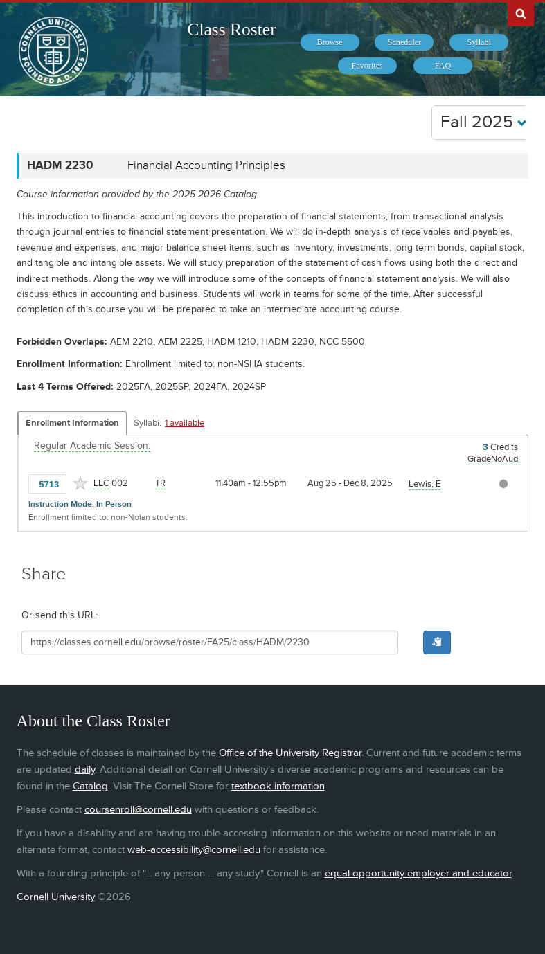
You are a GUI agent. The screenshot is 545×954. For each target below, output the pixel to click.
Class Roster (231, 29)
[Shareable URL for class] (209, 642)
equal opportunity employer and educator (418, 873)
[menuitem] (330, 42)
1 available (184, 423)
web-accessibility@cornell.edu (193, 849)
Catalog (90, 786)
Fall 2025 (483, 122)
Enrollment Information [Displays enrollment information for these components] (72, 423)
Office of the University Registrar (290, 752)
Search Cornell (521, 13)
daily (85, 769)
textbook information (278, 786)
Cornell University (56, 896)
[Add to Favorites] (80, 483)
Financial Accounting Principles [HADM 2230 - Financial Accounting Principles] (206, 165)
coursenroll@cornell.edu (138, 809)
